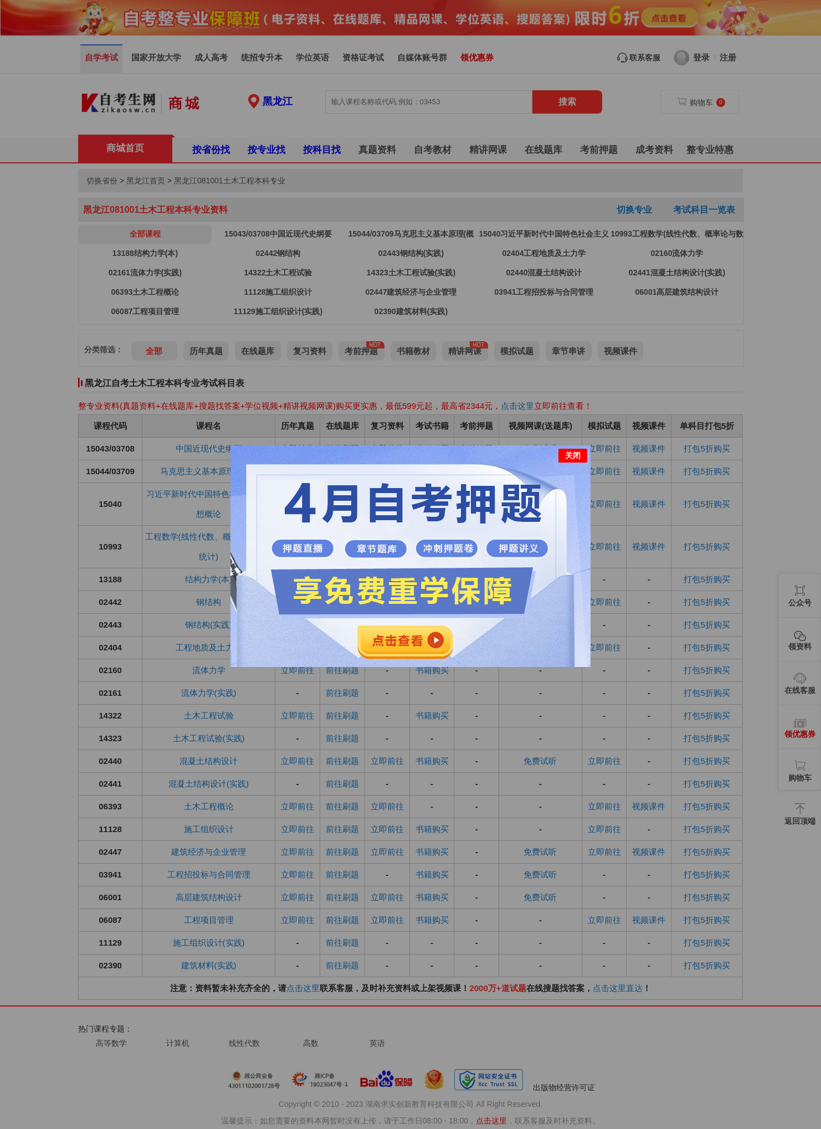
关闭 (573, 455)
